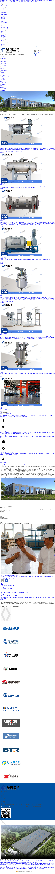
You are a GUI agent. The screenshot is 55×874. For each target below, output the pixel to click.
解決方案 (4, 31)
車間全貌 (4, 40)
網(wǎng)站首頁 (4, 5)
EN (36, 54)
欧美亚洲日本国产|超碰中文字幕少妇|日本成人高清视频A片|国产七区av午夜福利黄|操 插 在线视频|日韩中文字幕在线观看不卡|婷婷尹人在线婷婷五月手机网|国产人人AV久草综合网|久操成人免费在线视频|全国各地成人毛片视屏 (27, 866)
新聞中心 (4, 35)
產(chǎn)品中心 (5, 14)
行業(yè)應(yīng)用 (5, 27)
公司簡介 (4, 8)
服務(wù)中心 (4, 43)
